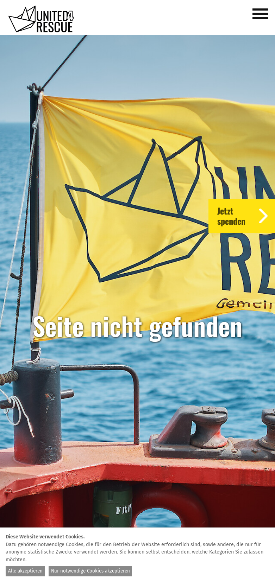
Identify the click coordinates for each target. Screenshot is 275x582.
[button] (261, 17)
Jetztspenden (246, 216)
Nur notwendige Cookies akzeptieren (90, 571)
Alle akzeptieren (25, 571)
